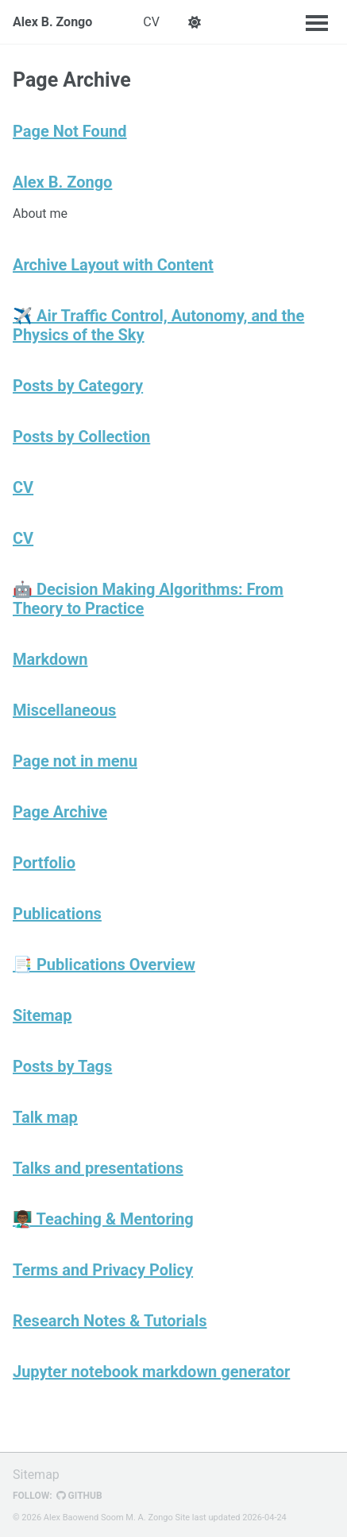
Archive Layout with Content (113, 264)
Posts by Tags (62, 1066)
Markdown (50, 659)
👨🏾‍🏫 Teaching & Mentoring (103, 1218)
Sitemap (42, 1015)
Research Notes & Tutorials (109, 1320)
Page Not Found (70, 131)
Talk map (45, 1117)
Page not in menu (75, 760)
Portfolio (44, 862)
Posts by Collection (81, 436)
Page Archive (60, 811)
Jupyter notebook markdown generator (151, 1371)
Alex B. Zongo (52, 21)
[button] (195, 22)
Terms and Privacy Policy (103, 1269)
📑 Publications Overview (104, 964)
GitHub (79, 1495)
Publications (57, 913)
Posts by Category (78, 385)
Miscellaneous (64, 710)
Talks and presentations (98, 1168)
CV (151, 21)
